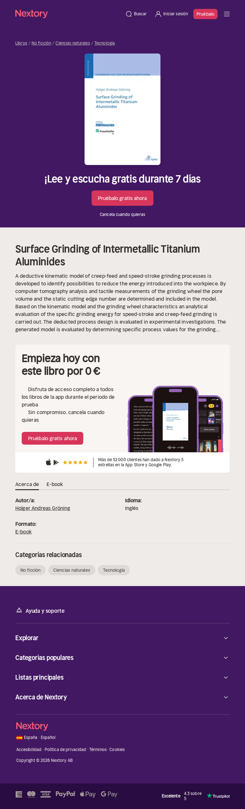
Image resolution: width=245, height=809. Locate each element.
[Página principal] (68, 14)
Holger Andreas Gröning (43, 508)
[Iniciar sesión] (171, 14)
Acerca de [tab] (27, 484)
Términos (98, 749)
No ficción (41, 43)
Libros (21, 43)
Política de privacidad (65, 749)
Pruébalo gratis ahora (122, 198)
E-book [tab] (55, 484)
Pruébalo (205, 14)
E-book (23, 531)
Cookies (117, 749)
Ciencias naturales (73, 43)
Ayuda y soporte (39, 610)
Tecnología (104, 43)
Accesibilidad (29, 749)
